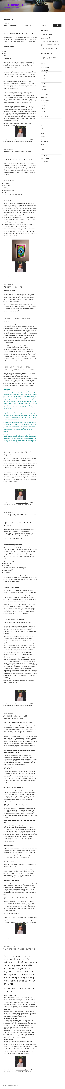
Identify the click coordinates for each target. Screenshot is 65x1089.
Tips (42, 139)
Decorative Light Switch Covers (17, 152)
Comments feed (45, 158)
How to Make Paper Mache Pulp (17, 26)
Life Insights (14, 5)
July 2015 (43, 75)
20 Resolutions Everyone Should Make (50, 41)
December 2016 (44, 70)
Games (42, 125)
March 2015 (43, 86)
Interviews (43, 130)
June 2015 (43, 78)
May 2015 (43, 81)
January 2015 (44, 89)
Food (42, 122)
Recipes (43, 133)
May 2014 (43, 111)
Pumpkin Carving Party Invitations (49, 48)
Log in (42, 153)
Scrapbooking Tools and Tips (47, 34)
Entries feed (44, 155)
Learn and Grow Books (22, 140)
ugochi (42, 57)
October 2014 (44, 97)
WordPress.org (44, 161)
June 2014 (43, 108)
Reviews (43, 136)
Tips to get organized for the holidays (19, 515)
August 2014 (44, 103)
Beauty (42, 119)
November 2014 (44, 94)
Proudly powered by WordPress (10, 1085)
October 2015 (44, 72)
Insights (43, 128)
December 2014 (44, 92)
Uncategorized (44, 141)
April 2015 (43, 83)
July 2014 (43, 105)
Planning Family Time (12, 287)
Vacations (43, 144)
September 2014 (45, 100)
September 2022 (45, 67)
